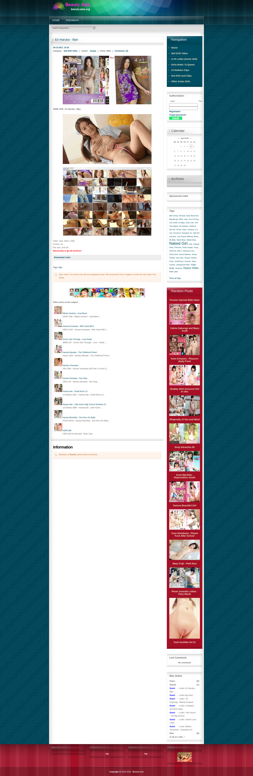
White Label (173, 272)
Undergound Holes (183, 265)
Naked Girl (178, 243)
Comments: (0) (121, 51)
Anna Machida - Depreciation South (184, 476)
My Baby (172, 240)
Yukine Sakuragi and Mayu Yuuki (184, 329)
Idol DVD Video (71, 51)
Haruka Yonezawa (70, 365)
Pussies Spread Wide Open (185, 300)
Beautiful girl (173, 219)
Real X (179, 251)
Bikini (181, 219)
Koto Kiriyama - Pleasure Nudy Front (184, 360)
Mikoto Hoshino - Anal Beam (75, 313)
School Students (185, 254)
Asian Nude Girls (192, 216)
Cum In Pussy (194, 219)
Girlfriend (192, 226)
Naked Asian (181, 240)
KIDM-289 (67, 430)
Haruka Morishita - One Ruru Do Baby (79, 417)
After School (173, 216)
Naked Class (191, 240)
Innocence (177, 233)
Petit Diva (177, 247)
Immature (190, 230)
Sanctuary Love (188, 251)
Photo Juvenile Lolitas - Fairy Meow (185, 592)
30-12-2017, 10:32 (61, 47)
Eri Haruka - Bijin (66, 39)
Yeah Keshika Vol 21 (184, 642)
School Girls (173, 254)
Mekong (190, 236)
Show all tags (175, 278)
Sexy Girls (179, 258)
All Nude (182, 216)
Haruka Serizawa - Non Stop (75, 378)
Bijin (60, 267)
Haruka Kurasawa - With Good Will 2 (78, 326)
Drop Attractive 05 (184, 447)
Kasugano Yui (187, 233)
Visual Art (178, 268)
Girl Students (183, 226)
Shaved (187, 258)
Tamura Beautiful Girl (184, 505)
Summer (188, 261)
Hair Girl (172, 230)
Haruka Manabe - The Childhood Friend (80, 352)
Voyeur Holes (190, 268)
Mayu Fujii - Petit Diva (185, 563)
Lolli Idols (172, 236)
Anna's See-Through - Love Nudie (77, 339)
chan (186, 219)
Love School (181, 236)
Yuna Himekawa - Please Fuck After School (184, 534)
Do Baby (181, 223)
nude (190, 244)
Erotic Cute (190, 223)
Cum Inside (173, 223)
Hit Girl (178, 230)
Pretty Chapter (187, 247)
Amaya (93, 51)
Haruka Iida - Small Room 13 (75, 391)
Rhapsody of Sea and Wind (184, 419)
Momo (196, 236)
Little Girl (196, 233)
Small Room (179, 261)
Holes (184, 230)
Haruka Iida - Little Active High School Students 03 (84, 404)
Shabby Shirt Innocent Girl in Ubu (184, 390)
